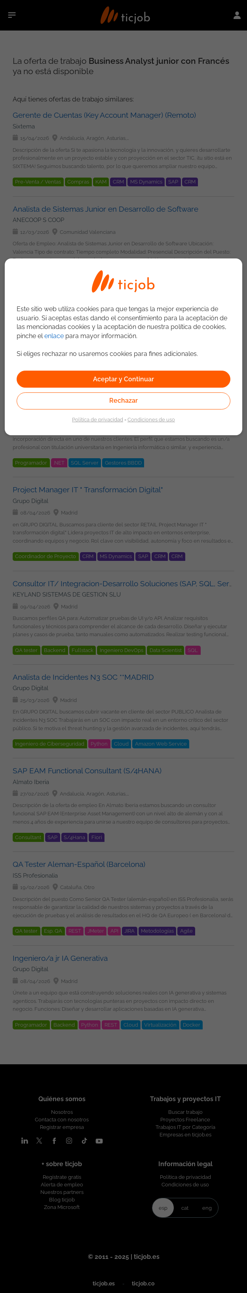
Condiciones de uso (151, 419)
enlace (54, 336)
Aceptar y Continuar (123, 379)
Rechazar (123, 400)
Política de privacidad (97, 419)
